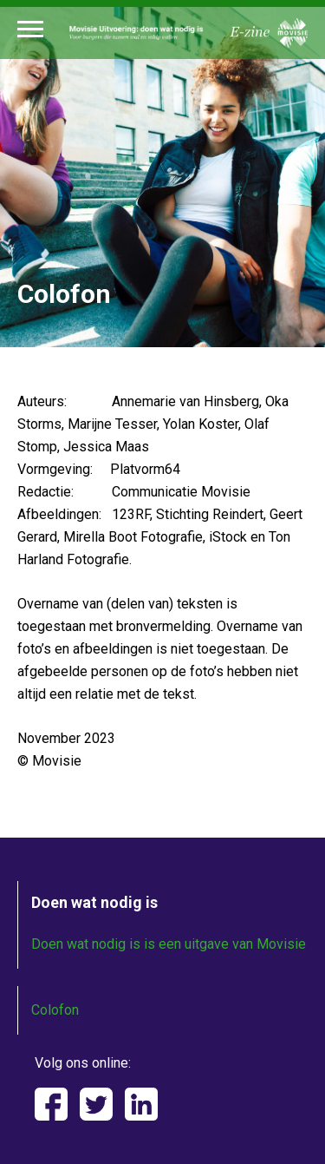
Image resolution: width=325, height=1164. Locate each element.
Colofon (55, 1010)
